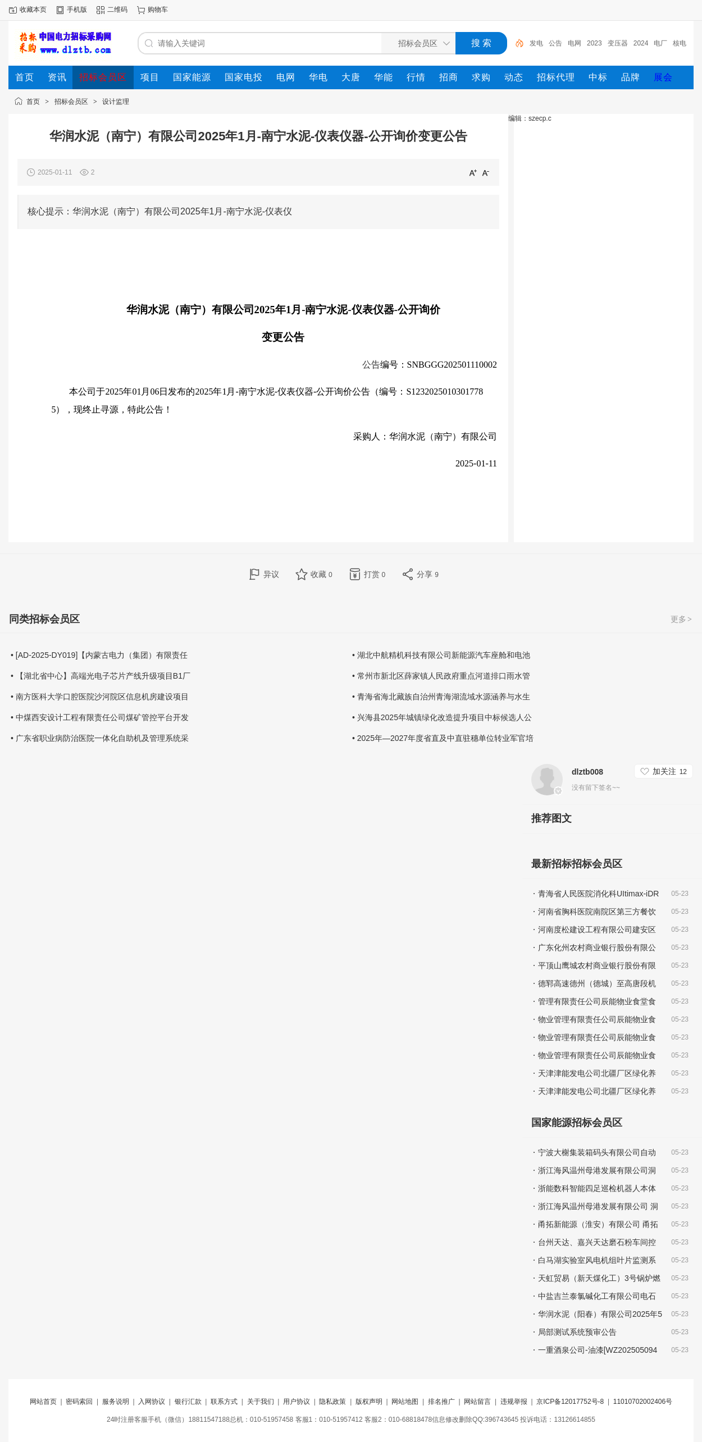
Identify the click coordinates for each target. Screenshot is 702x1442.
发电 (536, 43)
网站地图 (404, 1402)
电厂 (660, 43)
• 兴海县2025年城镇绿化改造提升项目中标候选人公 (442, 717)
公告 (555, 43)
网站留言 (477, 1402)
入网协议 (151, 1402)
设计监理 (115, 102)
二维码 (117, 9)
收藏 (321, 574)
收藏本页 (33, 9)
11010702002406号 (642, 1402)
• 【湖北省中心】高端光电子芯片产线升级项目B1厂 (100, 675)
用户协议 (296, 1402)
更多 (682, 619)
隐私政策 (332, 1402)
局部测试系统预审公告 (577, 1331)
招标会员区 (71, 102)
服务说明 (115, 1402)
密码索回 (79, 1402)
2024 (641, 43)
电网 (574, 43)
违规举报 (513, 1402)
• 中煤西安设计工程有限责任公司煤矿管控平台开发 (100, 717)
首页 (33, 102)
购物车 (158, 9)
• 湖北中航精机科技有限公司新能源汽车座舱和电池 (441, 655)
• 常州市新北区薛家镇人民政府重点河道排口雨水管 (441, 675)
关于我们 (260, 1402)
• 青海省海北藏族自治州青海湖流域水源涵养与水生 (441, 696)
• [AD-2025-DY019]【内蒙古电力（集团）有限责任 (99, 655)
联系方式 (224, 1402)
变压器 (618, 43)
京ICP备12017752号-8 (570, 1402)
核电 (679, 43)
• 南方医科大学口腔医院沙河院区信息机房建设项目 (100, 696)
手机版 (77, 9)
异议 (271, 574)
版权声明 (368, 1402)
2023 (594, 43)
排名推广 (441, 1402)
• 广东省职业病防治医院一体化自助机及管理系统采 (100, 738)
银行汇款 (188, 1402)
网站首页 (43, 1402)
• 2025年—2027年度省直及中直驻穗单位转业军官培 (443, 738)
